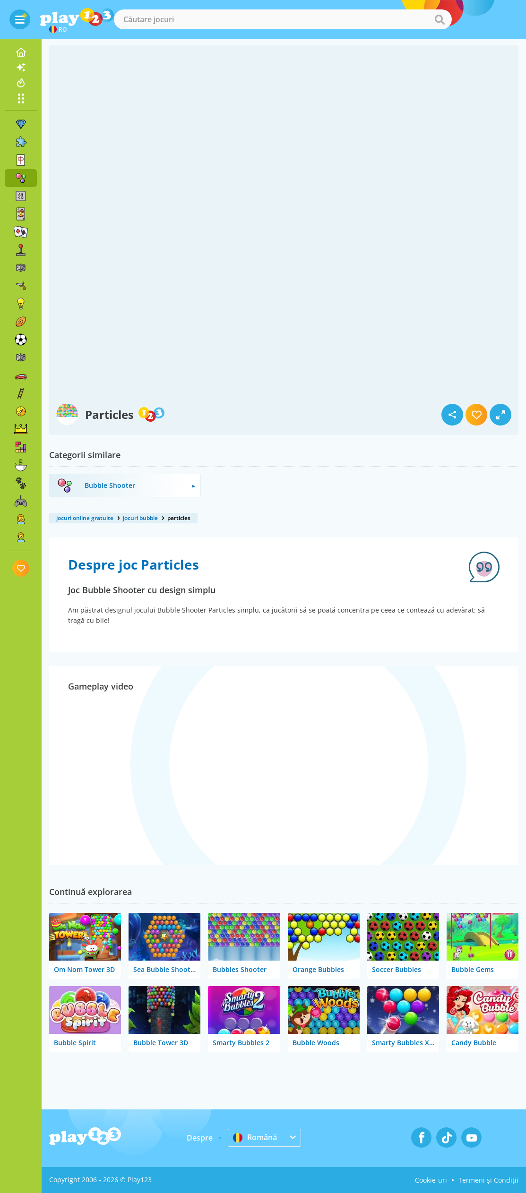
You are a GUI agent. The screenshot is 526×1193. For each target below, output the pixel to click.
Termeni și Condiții (488, 1180)
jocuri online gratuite (84, 518)
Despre (200, 1138)
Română (255, 1137)
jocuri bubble (140, 518)
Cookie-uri (431, 1180)
